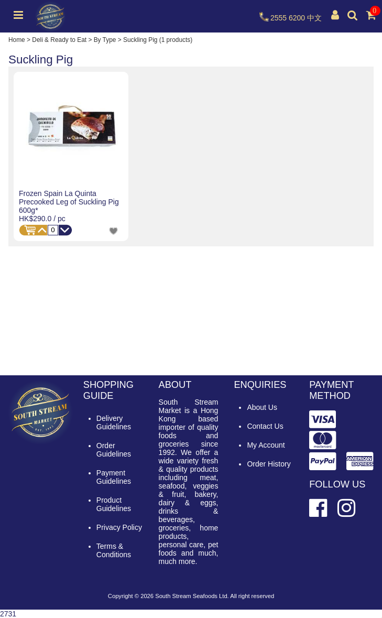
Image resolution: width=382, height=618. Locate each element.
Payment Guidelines (113, 477)
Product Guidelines (113, 504)
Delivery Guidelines (113, 422)
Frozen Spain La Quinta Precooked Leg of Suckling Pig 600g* (69, 201)
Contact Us (265, 426)
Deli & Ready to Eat (59, 40)
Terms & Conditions (113, 550)
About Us (262, 407)
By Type (105, 40)
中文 (314, 18)
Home (16, 40)
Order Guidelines (113, 449)
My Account (266, 445)
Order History (268, 464)
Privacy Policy (119, 527)
